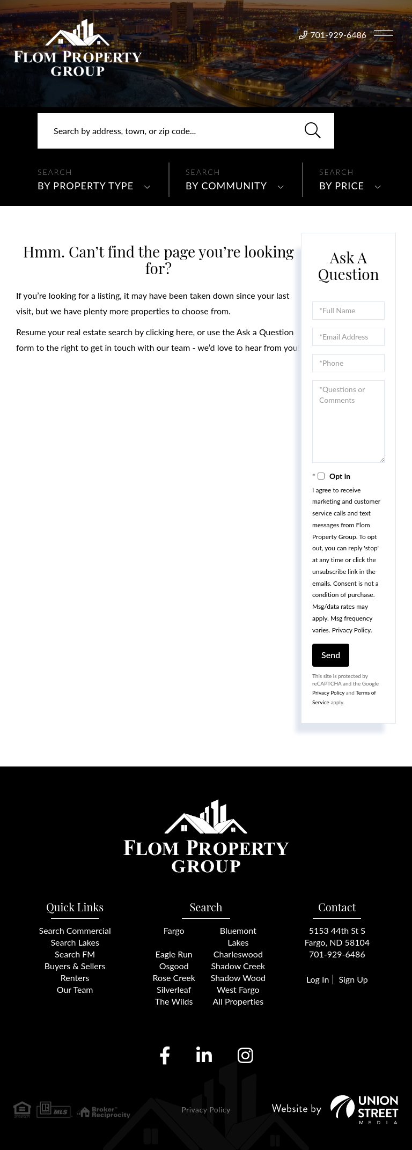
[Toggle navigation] (383, 34)
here (184, 332)
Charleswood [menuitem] (238, 954)
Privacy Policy (351, 630)
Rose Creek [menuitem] (174, 977)
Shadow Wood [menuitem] (238, 977)
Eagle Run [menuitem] (174, 954)
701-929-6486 (338, 35)
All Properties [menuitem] (238, 1001)
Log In (317, 979)
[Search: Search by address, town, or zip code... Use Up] (186, 131)
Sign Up (353, 979)
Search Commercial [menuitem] (75, 930)
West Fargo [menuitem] (238, 989)
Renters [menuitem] (75, 977)
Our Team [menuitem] (75, 989)
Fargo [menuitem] (174, 930)
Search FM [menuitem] (75, 954)
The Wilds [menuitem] (174, 1001)
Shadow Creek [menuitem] (238, 966)
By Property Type (86, 185)
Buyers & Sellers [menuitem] (75, 966)
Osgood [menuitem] (174, 966)
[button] (312, 131)
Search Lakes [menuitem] (74, 942)
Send (330, 655)
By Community (226, 185)
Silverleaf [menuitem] (174, 989)
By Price (341, 185)
